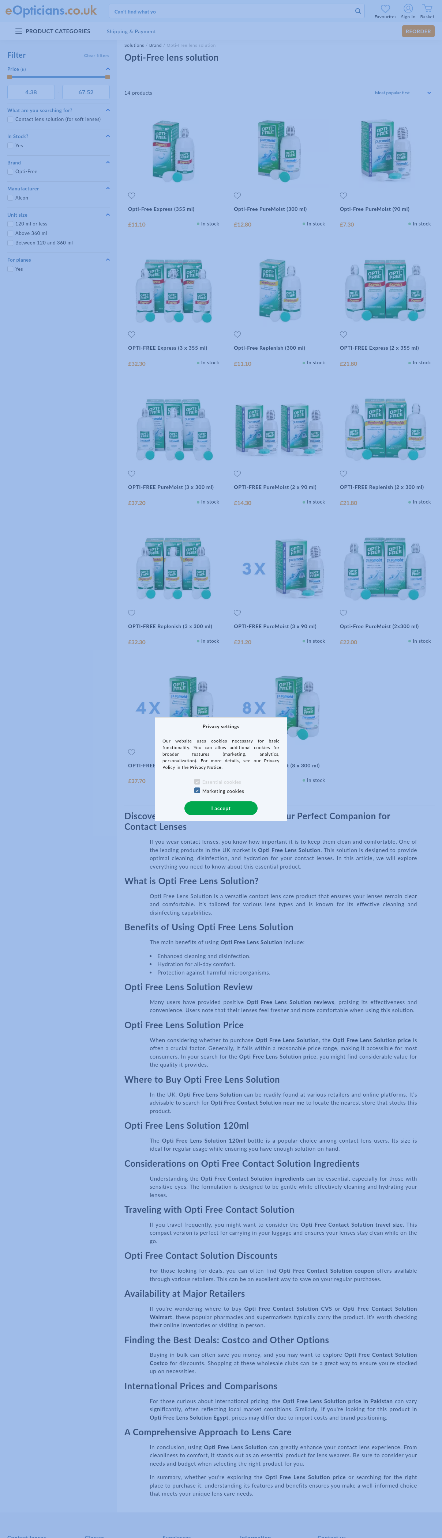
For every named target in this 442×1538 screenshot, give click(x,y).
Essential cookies (221, 782)
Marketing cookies (223, 791)
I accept (221, 808)
